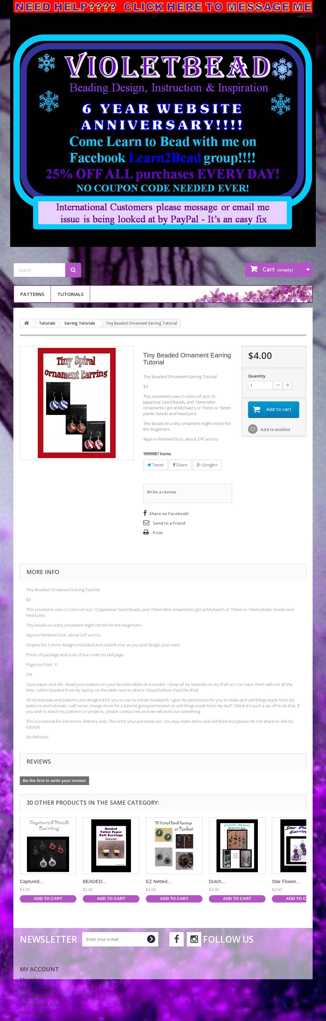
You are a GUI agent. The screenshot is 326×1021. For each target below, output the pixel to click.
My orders (31, 979)
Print (158, 533)
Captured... (31, 881)
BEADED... (94, 881)
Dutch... (217, 881)
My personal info (39, 1004)
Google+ (207, 465)
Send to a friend (169, 523)
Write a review (161, 492)
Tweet (155, 465)
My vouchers (34, 1013)
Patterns (32, 294)
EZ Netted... (158, 881)
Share (180, 465)
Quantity (257, 376)
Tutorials (70, 294)
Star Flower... (286, 881)
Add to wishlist (274, 429)
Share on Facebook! (169, 513)
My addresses (35, 996)
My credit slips (36, 988)
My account (39, 969)
